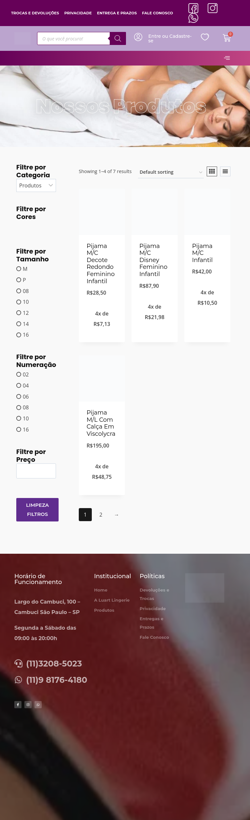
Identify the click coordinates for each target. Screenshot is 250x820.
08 (26, 290)
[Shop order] (171, 172)
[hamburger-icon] (226, 58)
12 (26, 312)
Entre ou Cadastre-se (170, 38)
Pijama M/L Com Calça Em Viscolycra (101, 423)
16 (26, 334)
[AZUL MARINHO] (23, 226)
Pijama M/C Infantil (202, 253)
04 (26, 385)
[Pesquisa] (118, 38)
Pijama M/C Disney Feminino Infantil (153, 260)
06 (26, 396)
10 (26, 301)
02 (26, 374)
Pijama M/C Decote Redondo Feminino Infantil (101, 263)
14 (26, 323)
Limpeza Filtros (37, 509)
